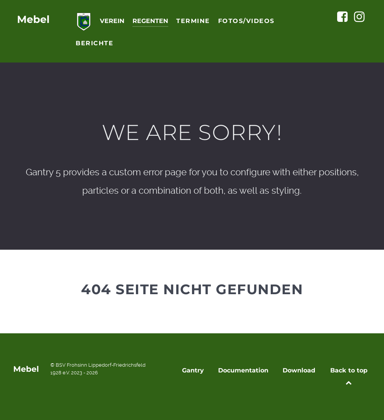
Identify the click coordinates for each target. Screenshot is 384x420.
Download (299, 370)
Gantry (193, 370)
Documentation (243, 370)
